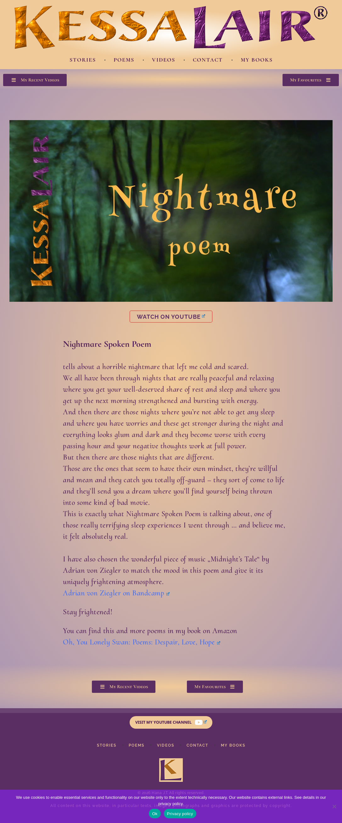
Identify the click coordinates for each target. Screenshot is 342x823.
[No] (334, 806)
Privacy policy (180, 813)
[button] (35, 80)
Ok (154, 813)
